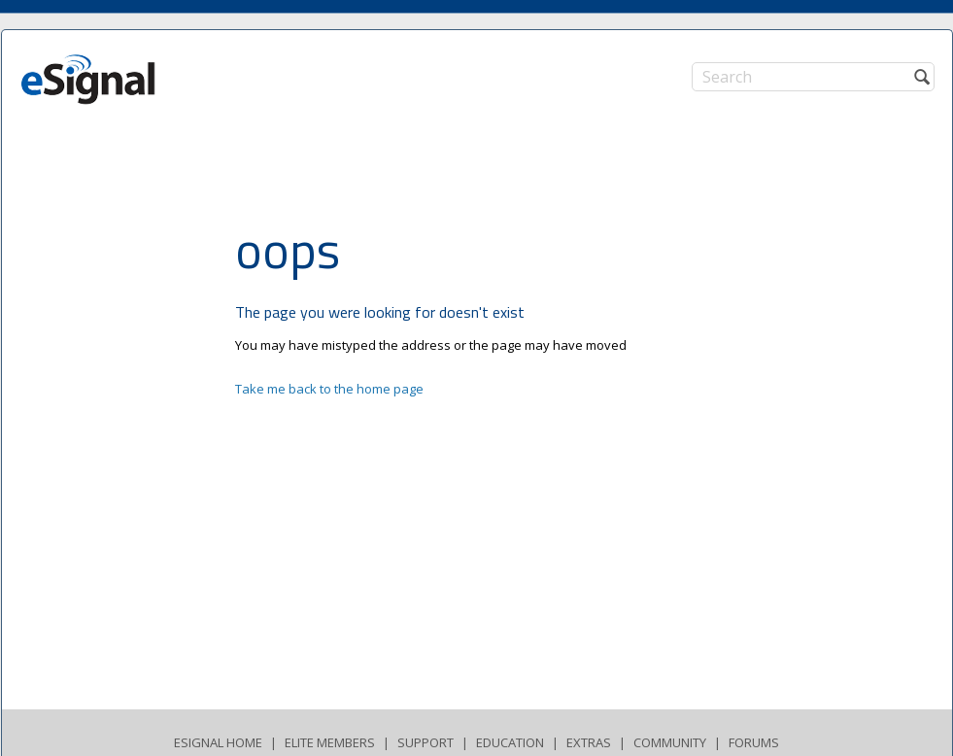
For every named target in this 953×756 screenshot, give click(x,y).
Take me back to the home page (329, 388)
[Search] (813, 76)
